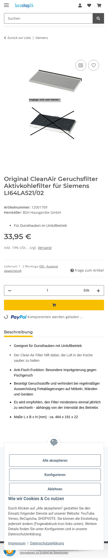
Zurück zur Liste (19, 37)
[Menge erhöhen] (98, 290)
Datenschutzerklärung (47, 543)
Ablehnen (55, 489)
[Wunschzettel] (89, 5)
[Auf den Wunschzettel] (93, 65)
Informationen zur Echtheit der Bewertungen (44, 552)
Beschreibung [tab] (18, 332)
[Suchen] (48, 18)
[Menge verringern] (9, 290)
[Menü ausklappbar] (6, 3)
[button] (80, 5)
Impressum (17, 543)
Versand (45, 247)
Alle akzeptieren (54, 460)
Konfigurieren (54, 475)
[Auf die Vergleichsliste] (80, 65)
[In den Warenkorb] (8, 53)
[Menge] (47, 290)
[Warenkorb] (99, 5)
